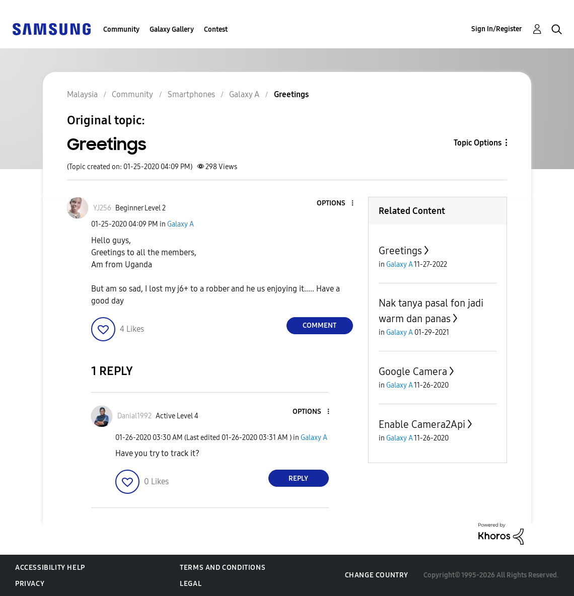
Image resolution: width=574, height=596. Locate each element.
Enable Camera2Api (422, 424)
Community (121, 29)
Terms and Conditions (222, 567)
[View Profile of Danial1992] (134, 416)
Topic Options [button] (477, 142)
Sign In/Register (496, 29)
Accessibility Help (50, 567)
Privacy (29, 583)
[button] (335, 203)
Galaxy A (180, 224)
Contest (216, 29)
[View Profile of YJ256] (102, 208)
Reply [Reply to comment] (298, 478)
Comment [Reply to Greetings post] (319, 325)
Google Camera (413, 371)
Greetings (400, 251)
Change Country (376, 575)
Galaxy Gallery (172, 29)
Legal (190, 583)
